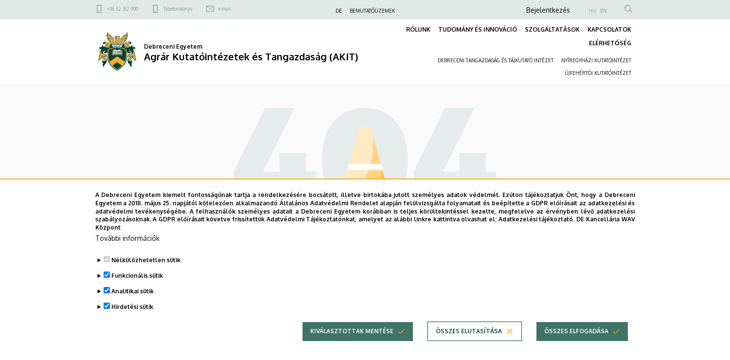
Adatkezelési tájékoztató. (537, 232)
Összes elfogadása (576, 343)
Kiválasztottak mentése (351, 343)
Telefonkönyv (178, 9)
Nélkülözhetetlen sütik (145, 272)
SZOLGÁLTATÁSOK (552, 29)
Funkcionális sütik (137, 288)
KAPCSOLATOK (609, 29)
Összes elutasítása (469, 343)
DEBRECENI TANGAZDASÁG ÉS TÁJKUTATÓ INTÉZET (495, 60)
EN (603, 11)
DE (339, 11)
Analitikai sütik (132, 303)
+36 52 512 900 (122, 9)
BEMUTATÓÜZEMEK (372, 11)
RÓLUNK (418, 29)
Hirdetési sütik (132, 319)
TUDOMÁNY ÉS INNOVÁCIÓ (477, 29)
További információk (127, 251)
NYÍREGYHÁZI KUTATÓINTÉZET (596, 60)
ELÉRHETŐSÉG (610, 43)
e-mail (224, 9)
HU (592, 11)
